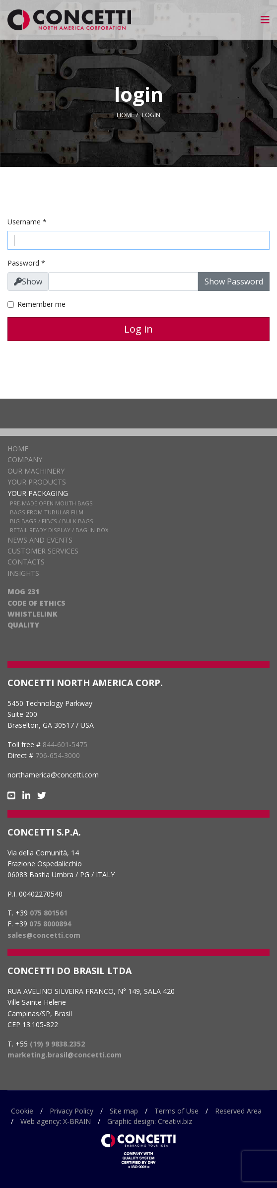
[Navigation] (265, 20)
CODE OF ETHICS (36, 603)
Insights (23, 573)
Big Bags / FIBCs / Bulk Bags (51, 521)
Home (17, 448)
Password (26, 263)
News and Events (39, 540)
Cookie (22, 1111)
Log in (138, 329)
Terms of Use (176, 1111)
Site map (124, 1111)
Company (24, 459)
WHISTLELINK (32, 614)
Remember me (41, 304)
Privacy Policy (71, 1111)
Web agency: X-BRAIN (55, 1121)
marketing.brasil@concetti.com (64, 1054)
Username (27, 221)
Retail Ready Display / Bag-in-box (59, 530)
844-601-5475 (65, 744)
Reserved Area (238, 1111)
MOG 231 (23, 591)
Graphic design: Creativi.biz (149, 1121)
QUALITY (23, 624)
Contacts (26, 561)
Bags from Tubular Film (46, 512)
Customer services (42, 551)
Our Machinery (36, 471)
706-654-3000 (57, 755)
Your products (36, 482)
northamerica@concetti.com (53, 774)
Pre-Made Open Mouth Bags (51, 503)
